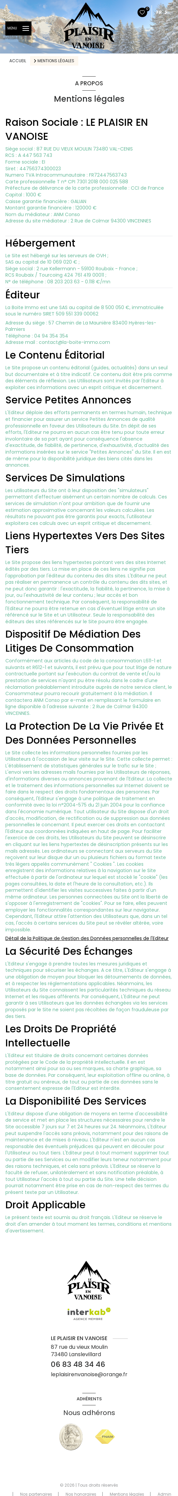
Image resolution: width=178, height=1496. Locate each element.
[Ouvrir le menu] (18, 28)
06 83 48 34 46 (78, 1364)
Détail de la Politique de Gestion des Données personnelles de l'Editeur (87, 938)
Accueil (17, 61)
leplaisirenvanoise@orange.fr (89, 1374)
